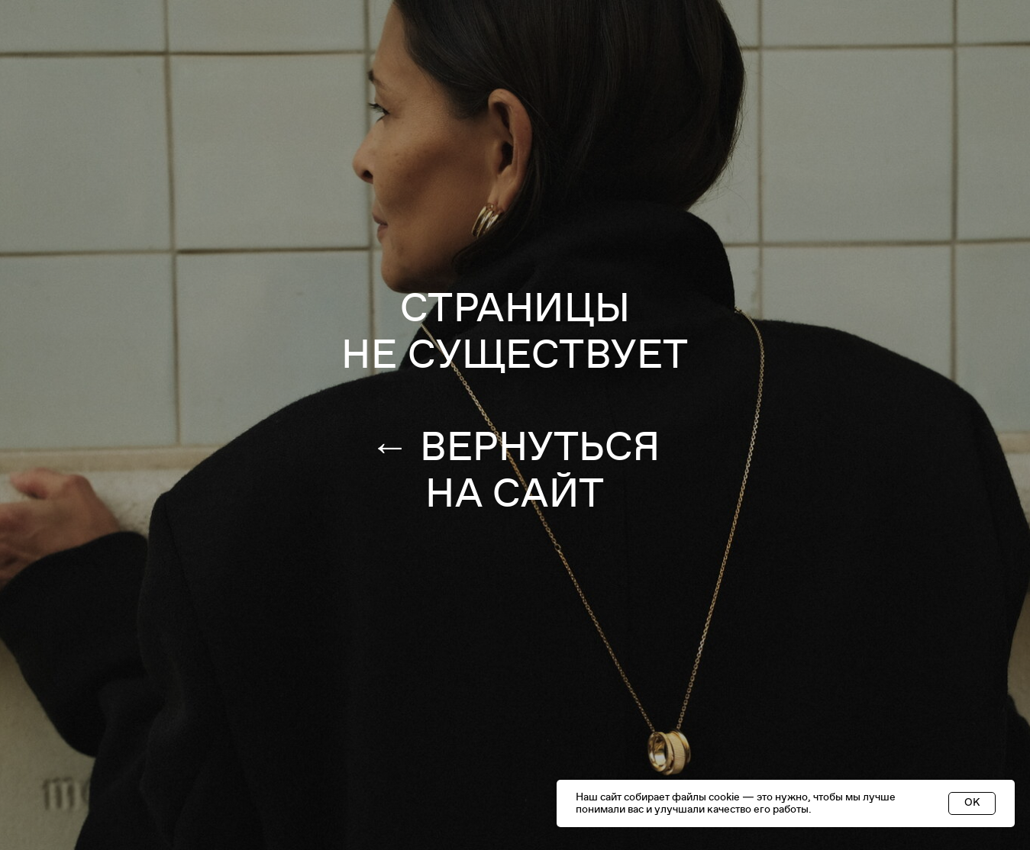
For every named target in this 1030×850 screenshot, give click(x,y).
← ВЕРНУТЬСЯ (515, 447)
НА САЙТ (515, 494)
